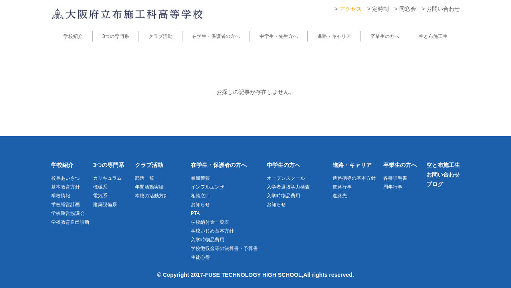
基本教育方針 (65, 187)
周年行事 (392, 187)
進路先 (340, 195)
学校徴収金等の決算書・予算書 (224, 248)
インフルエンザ (207, 187)
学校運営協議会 (68, 213)
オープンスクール (286, 178)
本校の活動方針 (151, 195)
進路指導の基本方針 (354, 178)
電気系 (100, 195)
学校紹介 (73, 36)
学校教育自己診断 (70, 222)
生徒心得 (200, 257)
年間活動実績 (149, 187)
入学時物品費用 (207, 239)
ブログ (434, 184)
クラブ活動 (160, 36)
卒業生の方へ (384, 36)
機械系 (100, 187)
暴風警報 (200, 178)
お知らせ (200, 204)
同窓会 (407, 9)
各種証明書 (395, 178)
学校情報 (60, 195)
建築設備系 (105, 204)
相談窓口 (200, 195)
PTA (195, 213)
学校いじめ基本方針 (212, 230)
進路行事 (342, 187)
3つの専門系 (115, 36)
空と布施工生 (433, 36)
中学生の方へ (283, 165)
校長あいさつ (65, 178)
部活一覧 (144, 178)
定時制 (380, 9)
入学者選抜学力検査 (288, 187)
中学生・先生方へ (278, 36)
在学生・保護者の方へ (216, 36)
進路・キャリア (334, 36)
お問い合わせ (443, 9)
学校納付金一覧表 (210, 222)
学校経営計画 (65, 204)
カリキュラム (107, 178)
